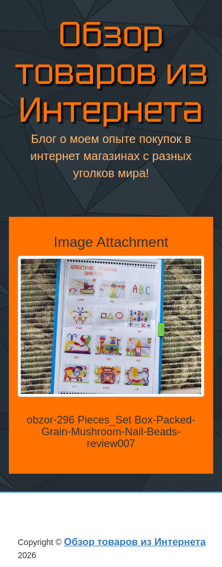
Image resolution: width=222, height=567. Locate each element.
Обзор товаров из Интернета (111, 73)
